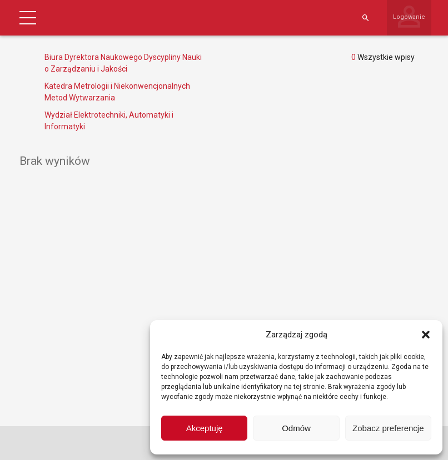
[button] (425, 334)
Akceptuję (204, 428)
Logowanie (409, 17)
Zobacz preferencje (388, 428)
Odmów (296, 428)
